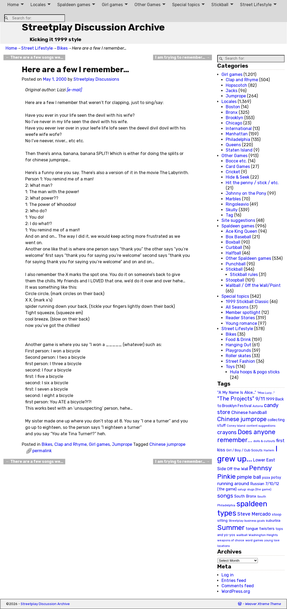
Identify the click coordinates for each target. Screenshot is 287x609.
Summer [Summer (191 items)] (231, 528)
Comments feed (237, 585)
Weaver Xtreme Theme (263, 604)
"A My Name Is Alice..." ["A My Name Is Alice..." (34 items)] (236, 392)
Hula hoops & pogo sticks (255, 371)
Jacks (231, 90)
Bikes (62, 48)
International (239, 128)
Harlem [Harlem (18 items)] (269, 450)
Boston (233, 106)
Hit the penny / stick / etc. (252, 182)
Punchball (236, 263)
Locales (38, 4)
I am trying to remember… (182, 57)
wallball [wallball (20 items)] (241, 535)
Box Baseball (238, 236)
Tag (229, 215)
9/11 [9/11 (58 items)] (260, 399)
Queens (233, 144)
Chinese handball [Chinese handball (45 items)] (249, 412)
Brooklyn (234, 117)
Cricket (233, 171)
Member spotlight (243, 312)
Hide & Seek (237, 177)
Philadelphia (238, 139)
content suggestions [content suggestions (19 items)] (260, 425)
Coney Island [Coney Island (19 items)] (236, 425)
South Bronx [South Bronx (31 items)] (245, 496)
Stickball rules (244, 274)
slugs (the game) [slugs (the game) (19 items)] (259, 489)
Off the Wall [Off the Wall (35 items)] (237, 469)
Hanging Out (238, 344)
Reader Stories (240, 317)
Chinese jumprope (167, 444)
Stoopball (235, 280)
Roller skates (238, 355)
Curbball (234, 247)
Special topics (186, 4)
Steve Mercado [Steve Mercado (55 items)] (254, 514)
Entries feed (233, 580)
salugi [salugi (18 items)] (242, 489)
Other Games (147, 4)
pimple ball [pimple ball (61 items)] (249, 477)
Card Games (238, 166)
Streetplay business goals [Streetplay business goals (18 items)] (247, 520)
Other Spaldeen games (248, 258)
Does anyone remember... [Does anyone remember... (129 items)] (246, 436)
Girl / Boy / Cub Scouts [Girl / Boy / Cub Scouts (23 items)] (244, 450)
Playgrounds (238, 350)
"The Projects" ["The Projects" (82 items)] (235, 398)
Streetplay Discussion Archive (93, 27)
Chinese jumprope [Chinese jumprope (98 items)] (242, 419)
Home (13, 4)
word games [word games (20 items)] (254, 540)
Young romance (241, 323)
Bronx (232, 112)
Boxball (233, 242)
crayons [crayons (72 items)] (227, 432)
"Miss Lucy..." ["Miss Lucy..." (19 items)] (266, 393)
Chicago (234, 123)
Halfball (233, 253)
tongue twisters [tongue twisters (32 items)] (260, 528)
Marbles (233, 198)
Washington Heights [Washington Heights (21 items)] (263, 535)
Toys (230, 366)
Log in (227, 574)
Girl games (112, 4)
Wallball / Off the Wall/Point (253, 285)
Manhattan (237, 133)
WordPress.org (235, 591)
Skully (232, 209)
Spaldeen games (73, 4)
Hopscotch (236, 85)
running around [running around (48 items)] (233, 483)
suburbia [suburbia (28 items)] (273, 520)
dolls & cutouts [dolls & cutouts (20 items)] (264, 441)
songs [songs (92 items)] (225, 495)
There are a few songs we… (34, 57)
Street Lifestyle (256, 4)
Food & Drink (238, 339)
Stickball (219, 4)
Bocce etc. (236, 160)
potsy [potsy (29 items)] (276, 477)
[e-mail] (74, 89)
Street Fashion (240, 361)
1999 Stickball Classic (247, 301)
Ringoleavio (237, 204)
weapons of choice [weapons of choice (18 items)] (230, 540)
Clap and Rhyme (70, 444)
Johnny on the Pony (246, 193)
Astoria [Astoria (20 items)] (258, 406)
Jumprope (122, 444)
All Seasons (237, 307)
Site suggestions (238, 220)
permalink (42, 450)
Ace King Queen (241, 231)
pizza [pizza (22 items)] (266, 478)
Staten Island (239, 150)
